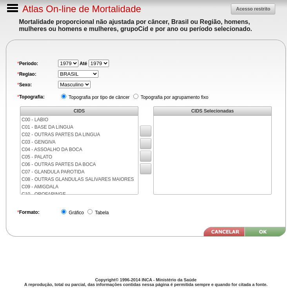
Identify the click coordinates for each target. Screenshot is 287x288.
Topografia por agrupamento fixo (174, 97)
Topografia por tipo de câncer (98, 97)
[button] (253, 9)
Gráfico (75, 212)
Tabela (101, 212)
